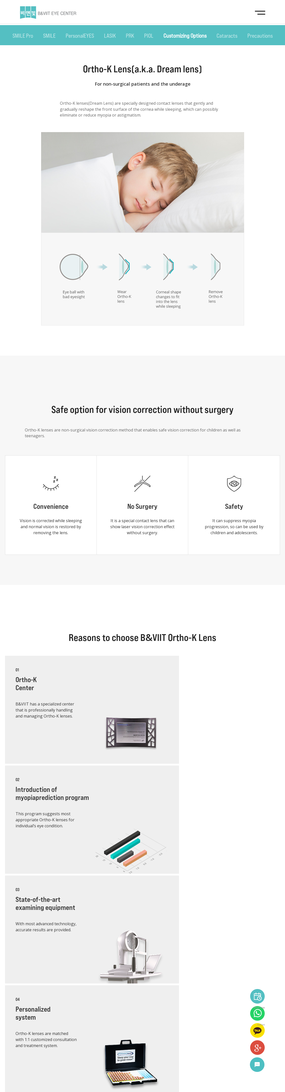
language (255, 1079)
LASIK (110, 35)
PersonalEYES (80, 35)
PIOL (148, 35)
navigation (260, 12)
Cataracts (227, 35)
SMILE (49, 35)
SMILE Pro (23, 35)
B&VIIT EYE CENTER (48, 12)
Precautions (260, 35)
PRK (130, 35)
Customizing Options (185, 35)
